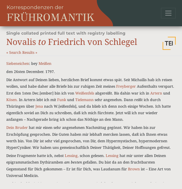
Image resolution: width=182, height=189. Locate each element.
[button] (169, 43)
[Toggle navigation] (168, 13)
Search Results (22, 52)
